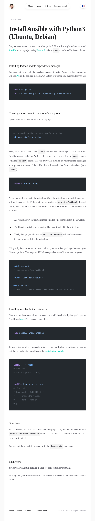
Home (30, 6)
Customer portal (60, 6)
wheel (23, 319)
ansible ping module (54, 351)
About (38, 6)
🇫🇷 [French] (83, 6)
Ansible (12, 50)
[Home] (11, 6)
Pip (18, 76)
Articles (48, 6)
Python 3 (41, 50)
